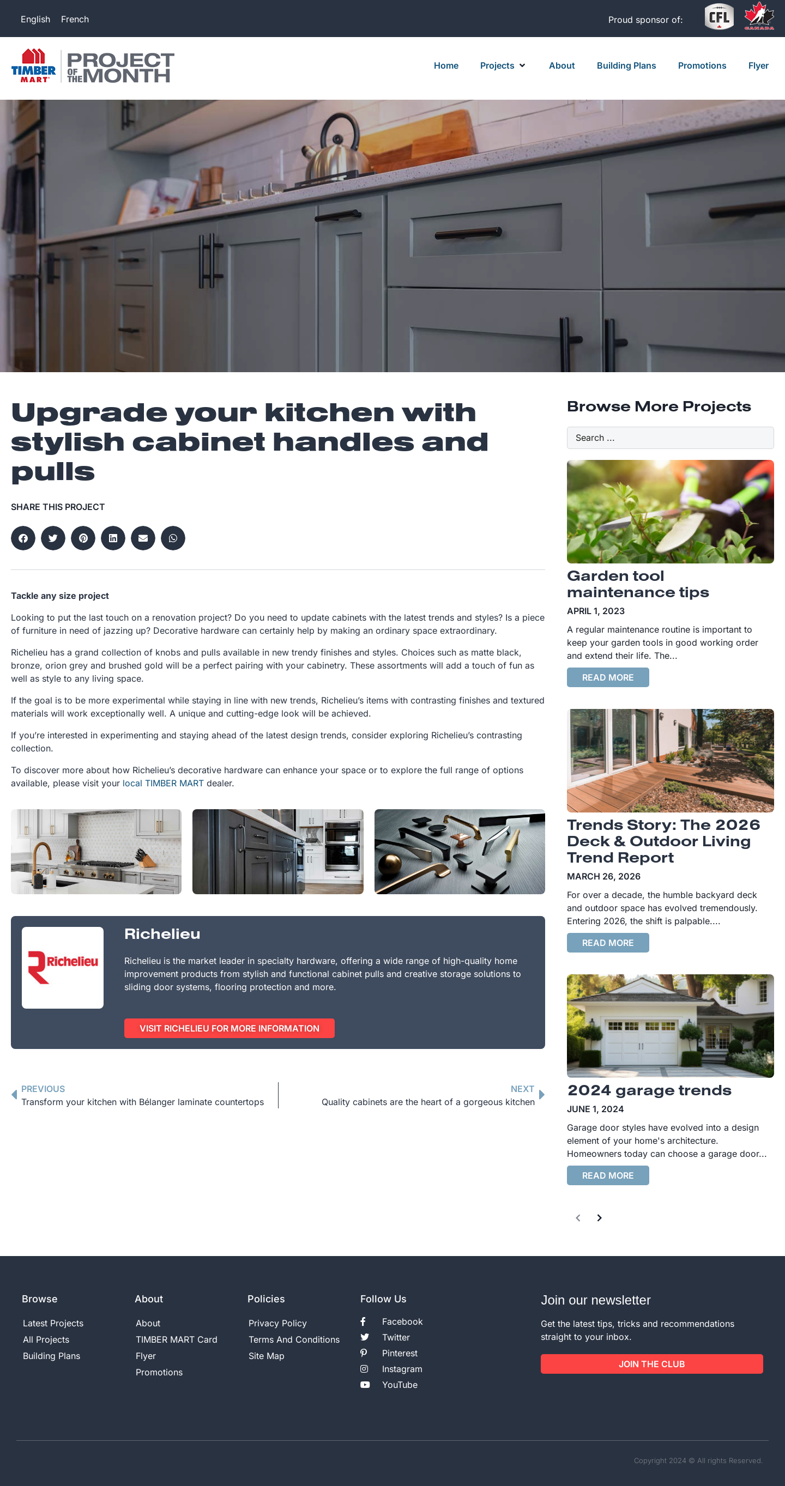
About (148, 1323)
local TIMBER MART (163, 783)
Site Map (267, 1355)
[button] (504, 65)
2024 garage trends (649, 1091)
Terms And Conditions (294, 1339)
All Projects (46, 1339)
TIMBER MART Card (177, 1339)
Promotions (159, 1372)
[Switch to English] (35, 19)
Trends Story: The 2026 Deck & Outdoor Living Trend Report (663, 842)
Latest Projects (53, 1323)
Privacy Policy (278, 1323)
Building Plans (51, 1355)
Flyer (146, 1355)
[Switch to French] (75, 19)
